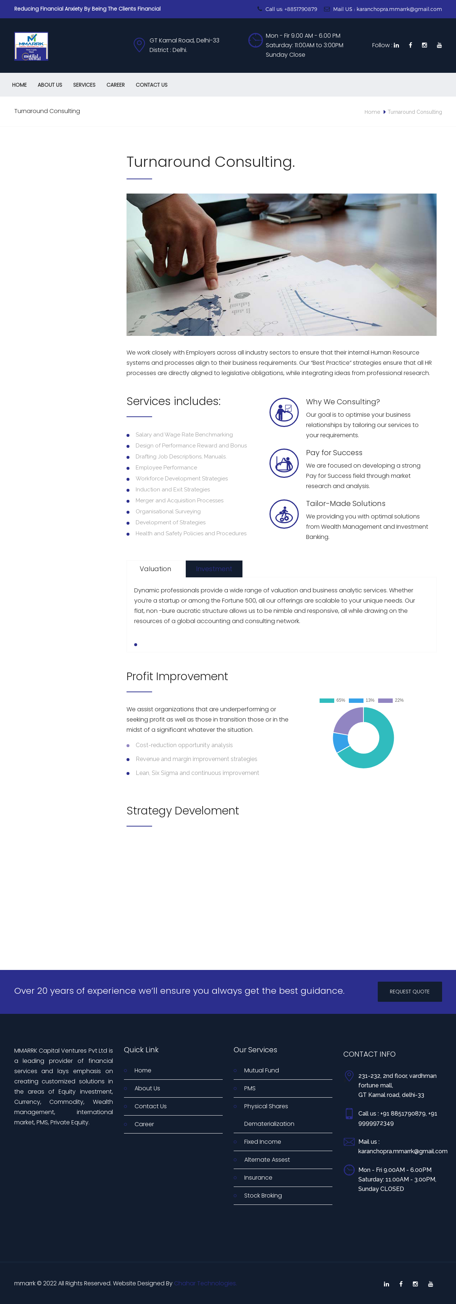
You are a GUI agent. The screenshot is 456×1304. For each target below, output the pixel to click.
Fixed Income (262, 1142)
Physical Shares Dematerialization (269, 1115)
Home (19, 85)
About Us (50, 85)
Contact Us (151, 85)
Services (84, 85)
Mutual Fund (261, 1070)
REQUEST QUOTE (410, 991)
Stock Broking (263, 1195)
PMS (250, 1088)
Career (115, 85)
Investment (214, 568)
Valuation (155, 568)
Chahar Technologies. (205, 1283)
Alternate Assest (267, 1159)
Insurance (258, 1177)
